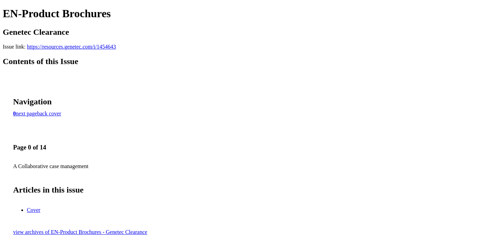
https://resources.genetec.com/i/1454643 (71, 47)
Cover (33, 210)
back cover (49, 113)
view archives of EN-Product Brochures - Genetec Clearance (80, 232)
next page (26, 113)
